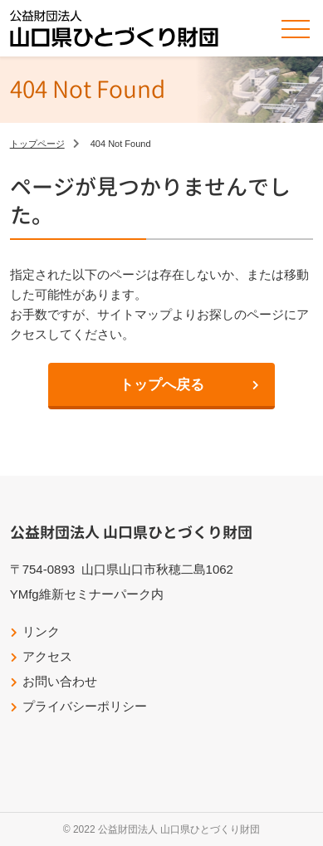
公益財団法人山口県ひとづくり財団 (114, 28)
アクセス (47, 656)
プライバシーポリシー (84, 706)
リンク (41, 631)
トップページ (37, 144)
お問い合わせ (59, 681)
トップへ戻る (162, 385)
